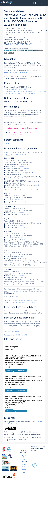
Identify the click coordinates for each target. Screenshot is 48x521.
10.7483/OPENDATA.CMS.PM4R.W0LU (19, 45)
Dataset (6, 50)
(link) (29, 168)
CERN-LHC (10, 52)
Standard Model (29, 50)
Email (24, 472)
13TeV (40, 50)
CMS (36, 50)
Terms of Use (24, 456)
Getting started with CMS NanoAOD (15, 335)
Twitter (24, 470)
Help (24, 464)
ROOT (28, 111)
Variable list (8, 144)
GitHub (24, 467)
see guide (22, 124)
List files (9, 370)
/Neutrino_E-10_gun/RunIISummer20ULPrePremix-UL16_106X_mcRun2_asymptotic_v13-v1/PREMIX (20, 301)
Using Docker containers (12, 331)
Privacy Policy (24, 460)
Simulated (13, 50)
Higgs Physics (20, 50)
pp (5, 52)
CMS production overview (23, 154)
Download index (19, 370)
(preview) (21, 166)
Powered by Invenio (38, 446)
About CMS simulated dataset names (16, 73)
